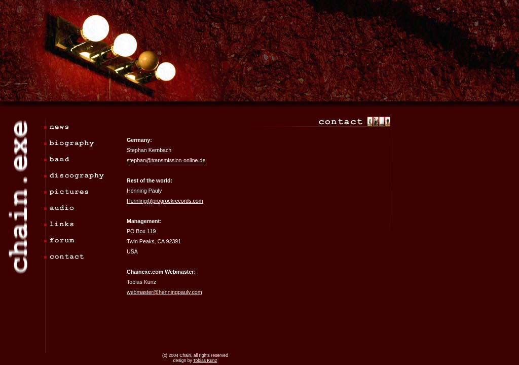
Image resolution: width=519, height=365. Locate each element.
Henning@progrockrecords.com (165, 201)
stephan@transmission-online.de (166, 160)
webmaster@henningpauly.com (164, 292)
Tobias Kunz (205, 360)
